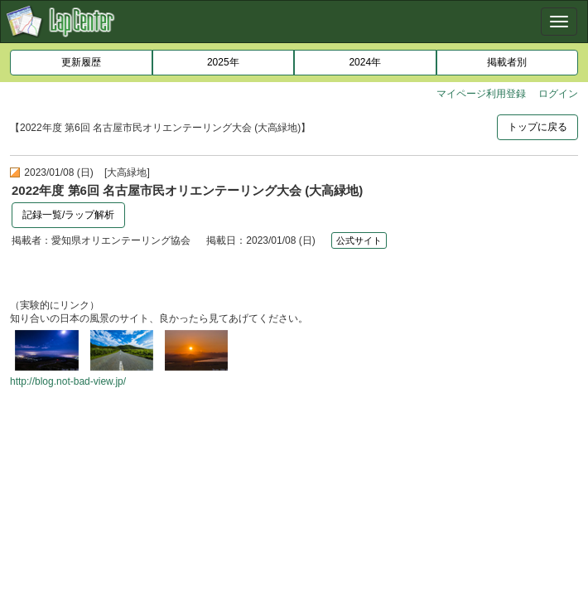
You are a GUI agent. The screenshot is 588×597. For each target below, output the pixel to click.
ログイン (558, 94)
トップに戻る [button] (537, 127)
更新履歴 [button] (81, 62)
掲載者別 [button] (507, 62)
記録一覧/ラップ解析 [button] (68, 215)
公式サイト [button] (359, 240)
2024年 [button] (365, 62)
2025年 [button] (223, 62)
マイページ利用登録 (481, 94)
